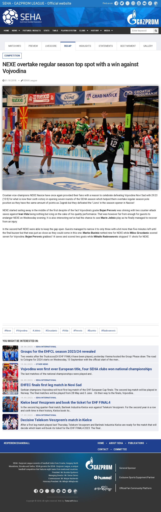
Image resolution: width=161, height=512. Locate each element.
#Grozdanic (51, 330)
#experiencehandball (17, 443)
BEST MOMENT (128, 46)
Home (6, 30)
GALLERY (148, 46)
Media (107, 30)
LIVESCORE (51, 46)
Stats (46, 30)
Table (55, 30)
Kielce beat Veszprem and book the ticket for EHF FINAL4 (65, 402)
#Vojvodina (21, 330)
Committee (120, 449)
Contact (103, 449)
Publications (136, 443)
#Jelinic (36, 330)
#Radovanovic (108, 330)
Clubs (82, 30)
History (95, 30)
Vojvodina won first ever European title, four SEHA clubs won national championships (86, 369)
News (14, 30)
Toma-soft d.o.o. (71, 501)
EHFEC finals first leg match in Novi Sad (51, 385)
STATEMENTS (106, 46)
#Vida (65, 330)
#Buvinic (91, 330)
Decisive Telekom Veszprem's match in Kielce (56, 420)
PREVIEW (33, 46)
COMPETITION (12, 55)
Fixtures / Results (32, 30)
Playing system (68, 30)
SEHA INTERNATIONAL (46, 347)
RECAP (68, 46)
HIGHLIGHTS (85, 46)
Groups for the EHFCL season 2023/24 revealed (58, 351)
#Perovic (77, 330)
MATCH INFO (14, 46)
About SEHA (116, 443)
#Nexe (7, 330)
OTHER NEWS (42, 364)
